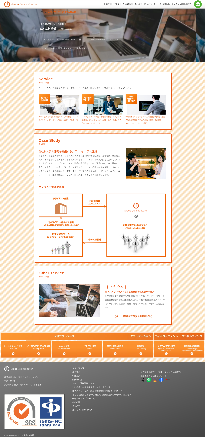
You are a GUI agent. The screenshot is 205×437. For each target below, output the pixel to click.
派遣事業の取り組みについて (153, 376)
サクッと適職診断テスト (83, 383)
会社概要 (139, 4)
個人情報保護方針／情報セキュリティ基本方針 (161, 372)
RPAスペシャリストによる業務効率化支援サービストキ (97, 391)
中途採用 (117, 4)
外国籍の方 (77, 379)
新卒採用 (108, 4)
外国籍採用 (128, 4)
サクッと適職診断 (162, 4)
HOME (43, 12)
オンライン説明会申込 (181, 4)
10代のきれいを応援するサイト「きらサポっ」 (93, 387)
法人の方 (148, 4)
